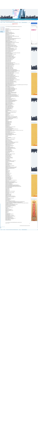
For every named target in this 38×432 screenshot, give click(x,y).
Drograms (1, 31)
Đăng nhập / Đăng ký (34, 23)
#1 (29, 223)
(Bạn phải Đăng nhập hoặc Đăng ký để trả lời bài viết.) (25, 225)
